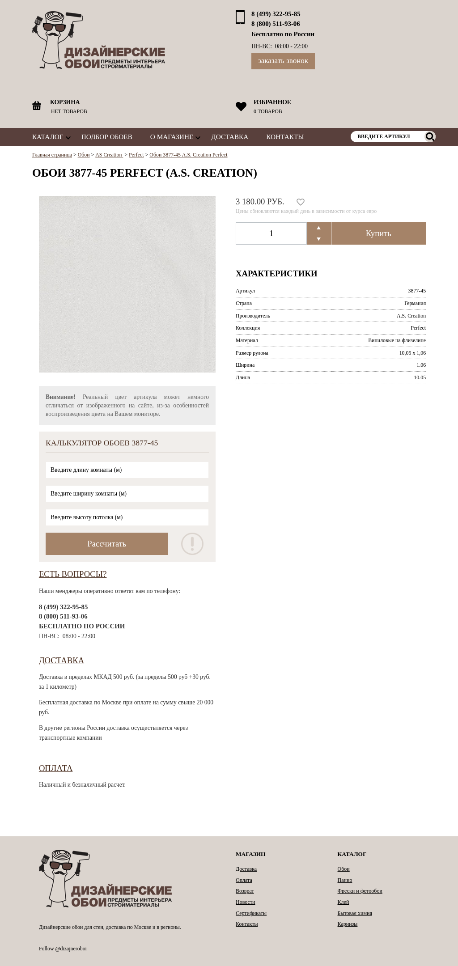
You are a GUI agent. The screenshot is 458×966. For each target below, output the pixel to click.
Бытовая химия (355, 913)
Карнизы (348, 924)
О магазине (171, 136)
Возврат (245, 891)
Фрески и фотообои (360, 891)
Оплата (56, 768)
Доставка (229, 136)
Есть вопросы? (73, 574)
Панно (345, 880)
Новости (245, 902)
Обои (344, 869)
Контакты (285, 136)
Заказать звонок (283, 60)
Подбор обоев (106, 136)
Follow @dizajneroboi (63, 948)
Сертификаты (251, 913)
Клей (343, 902)
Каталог (48, 136)
